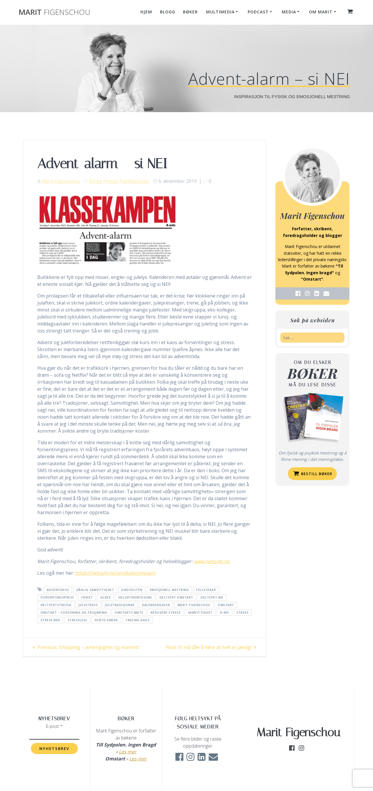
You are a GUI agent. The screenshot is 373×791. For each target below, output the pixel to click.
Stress (242, 612)
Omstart (226, 605)
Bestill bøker (312, 473)
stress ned (50, 620)
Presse (110, 181)
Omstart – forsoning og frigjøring (74, 612)
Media (289, 12)
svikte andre (106, 620)
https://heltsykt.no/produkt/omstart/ (115, 573)
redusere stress (166, 612)
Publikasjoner (134, 181)
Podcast (258, 12)
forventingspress (57, 597)
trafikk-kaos (137, 620)
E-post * (54, 726)
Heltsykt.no (212, 597)
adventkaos (58, 590)
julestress (88, 605)
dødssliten (131, 590)
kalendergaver (156, 605)
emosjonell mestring (169, 590)
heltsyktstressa (56, 605)
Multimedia (220, 12)
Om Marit (320, 12)
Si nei (224, 612)
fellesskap (206, 590)
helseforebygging (135, 597)
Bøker (190, 12)
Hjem (146, 12)
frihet (87, 597)
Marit (54, 12)
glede (105, 597)
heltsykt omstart (176, 597)
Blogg (167, 12)
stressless (77, 620)
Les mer (127, 751)
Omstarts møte (129, 612)
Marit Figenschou (61, 181)
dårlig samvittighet (95, 590)
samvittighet (200, 612)
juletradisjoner (120, 605)
